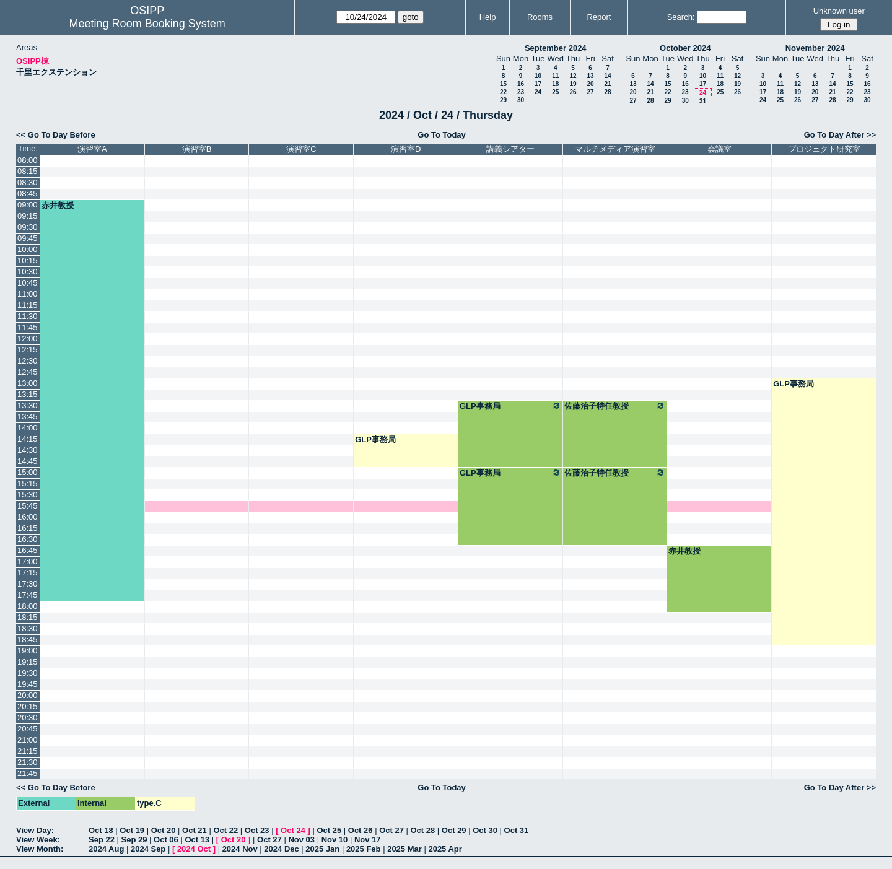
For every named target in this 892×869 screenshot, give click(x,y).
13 (590, 75)
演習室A (92, 149)
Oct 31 (516, 830)
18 (555, 84)
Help (487, 17)
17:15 (27, 572)
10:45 (27, 282)
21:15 (27, 751)
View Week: (38, 839)
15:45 (27, 505)
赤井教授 (58, 205)
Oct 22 (225, 830)
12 (572, 75)
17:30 (27, 583)
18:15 (27, 617)
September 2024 (556, 48)
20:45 (27, 728)
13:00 (27, 383)
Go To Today (442, 134)
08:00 (27, 160)
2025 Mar (404, 849)
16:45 (27, 550)
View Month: (39, 849)
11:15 (27, 305)
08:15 (27, 171)
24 (538, 92)
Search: (681, 17)
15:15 (27, 483)
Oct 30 (485, 830)
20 (590, 84)
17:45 (27, 595)
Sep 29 (134, 839)
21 (607, 84)
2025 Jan (322, 849)
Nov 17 (367, 839)
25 (555, 92)
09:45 (27, 238)
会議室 (719, 149)
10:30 (27, 271)
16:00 (27, 517)
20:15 (27, 706)
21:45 (27, 773)
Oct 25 (329, 830)
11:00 (27, 294)
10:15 (27, 260)
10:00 (27, 249)
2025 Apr (444, 849)
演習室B (197, 149)
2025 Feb (363, 849)
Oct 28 (423, 830)
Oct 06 (166, 839)
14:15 (27, 438)
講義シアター (510, 149)
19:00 (27, 650)
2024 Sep (148, 849)
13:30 (27, 405)
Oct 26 (360, 830)
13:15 (27, 394)
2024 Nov (240, 849)
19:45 (27, 684)
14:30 (27, 450)
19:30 (27, 673)
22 (503, 92)
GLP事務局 (793, 383)
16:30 (27, 539)
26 (572, 92)
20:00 (27, 695)
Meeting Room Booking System (147, 23)
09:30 (27, 227)
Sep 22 (102, 839)
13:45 (27, 416)
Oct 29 (454, 830)
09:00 (27, 204)
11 (555, 75)
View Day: (35, 830)
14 (607, 75)
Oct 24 (293, 830)
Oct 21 (194, 830)
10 (538, 75)
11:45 (27, 327)
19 (572, 84)
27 (590, 92)
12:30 (27, 360)
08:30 (27, 182)
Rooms (540, 17)
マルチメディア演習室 (615, 149)
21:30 (27, 762)
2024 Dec (281, 849)
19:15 (27, 661)
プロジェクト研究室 (824, 149)
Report (599, 17)
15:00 (27, 472)
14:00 (27, 427)
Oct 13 (197, 839)
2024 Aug (106, 849)
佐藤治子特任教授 (615, 406)
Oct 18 (101, 830)
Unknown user (839, 10)
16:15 (27, 528)
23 (520, 92)
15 (503, 84)
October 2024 (685, 48)
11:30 (27, 316)
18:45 (27, 639)
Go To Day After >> (840, 134)
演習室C (301, 149)
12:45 (27, 372)
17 (538, 84)
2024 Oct (194, 849)
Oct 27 (391, 830)
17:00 (27, 561)
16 (520, 84)
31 (702, 101)
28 (607, 92)
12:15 (27, 349)
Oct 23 (257, 830)
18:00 (27, 606)
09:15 (27, 216)
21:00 (27, 740)
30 (520, 100)
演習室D (406, 149)
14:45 (27, 461)
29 (503, 100)
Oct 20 (163, 830)
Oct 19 (132, 830)
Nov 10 (334, 839)
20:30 (27, 717)
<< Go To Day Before (55, 134)
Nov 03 (301, 839)
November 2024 (815, 48)
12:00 (27, 338)
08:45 (27, 193)
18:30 (27, 628)
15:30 (27, 494)
